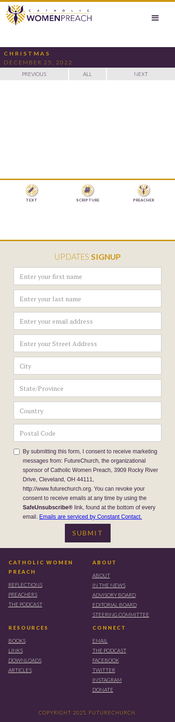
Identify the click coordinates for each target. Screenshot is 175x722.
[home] (47, 15)
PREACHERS (22, 594)
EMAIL (100, 641)
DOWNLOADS (25, 660)
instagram (107, 680)
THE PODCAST (25, 604)
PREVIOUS (34, 74)
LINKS (15, 650)
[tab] (32, 193)
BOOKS (17, 641)
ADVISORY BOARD (114, 595)
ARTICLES (20, 670)
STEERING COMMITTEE (120, 614)
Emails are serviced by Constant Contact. (90, 517)
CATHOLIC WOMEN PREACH (40, 567)
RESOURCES (28, 628)
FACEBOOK (105, 660)
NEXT (141, 74)
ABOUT (104, 562)
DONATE (102, 690)
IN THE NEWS (109, 585)
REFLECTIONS (25, 585)
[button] (155, 18)
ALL (87, 74)
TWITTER (103, 670)
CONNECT (109, 628)
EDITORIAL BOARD (114, 605)
